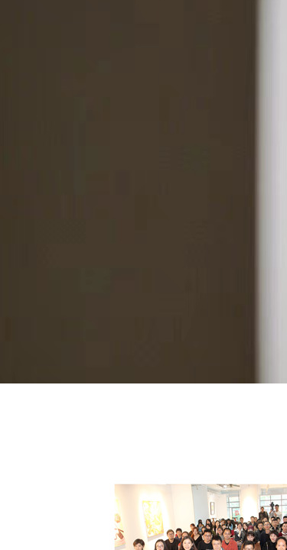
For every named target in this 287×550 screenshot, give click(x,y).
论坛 (154, 406)
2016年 (104, 406)
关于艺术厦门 (32, 406)
